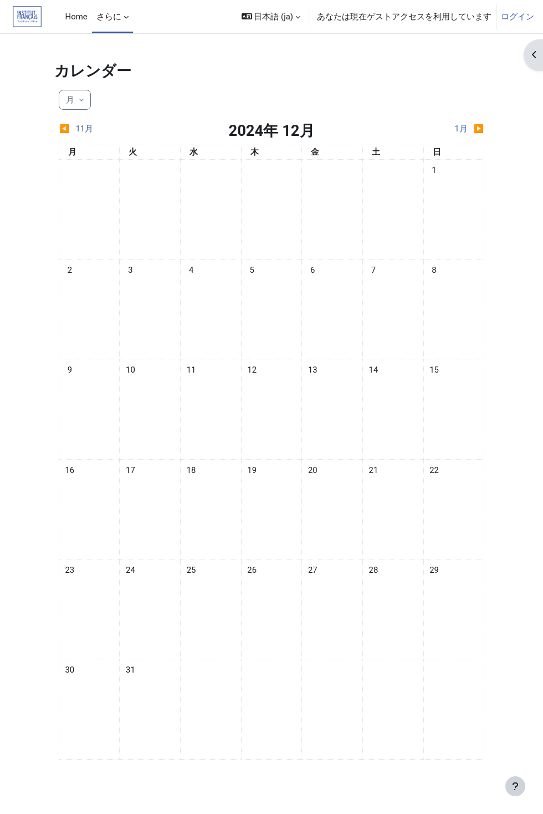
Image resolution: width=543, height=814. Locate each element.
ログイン (517, 17)
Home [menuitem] (76, 17)
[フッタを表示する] (515, 786)
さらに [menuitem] (108, 17)
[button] (271, 16)
